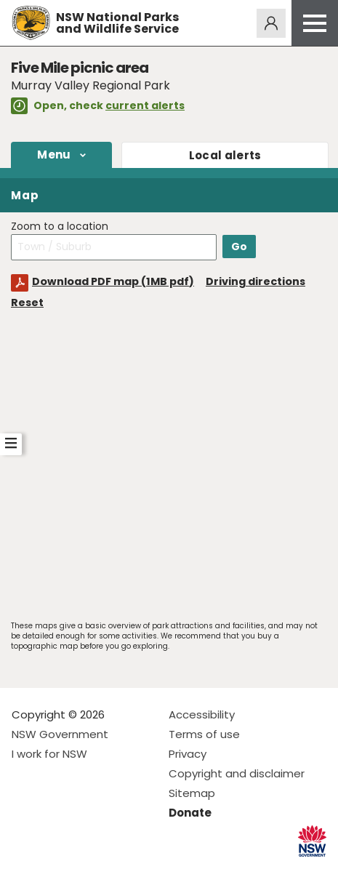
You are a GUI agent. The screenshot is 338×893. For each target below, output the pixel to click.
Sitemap (192, 793)
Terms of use (204, 734)
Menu (54, 154)
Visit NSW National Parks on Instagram (56, 870)
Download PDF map (113, 281)
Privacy (187, 753)
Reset (27, 302)
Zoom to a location (59, 226)
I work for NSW (49, 753)
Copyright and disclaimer (237, 773)
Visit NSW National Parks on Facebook (25, 870)
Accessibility (202, 714)
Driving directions (255, 281)
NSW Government (60, 734)
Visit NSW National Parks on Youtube (87, 870)
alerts (225, 155)
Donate (190, 812)
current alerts (145, 105)
